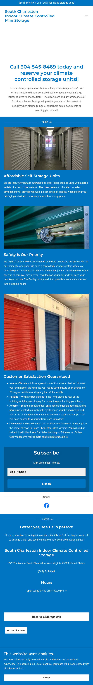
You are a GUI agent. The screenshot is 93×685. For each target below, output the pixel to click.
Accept (46, 677)
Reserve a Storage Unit (46, 616)
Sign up (46, 483)
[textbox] (46, 472)
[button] (86, 16)
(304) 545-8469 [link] (27, 2)
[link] (33, 20)
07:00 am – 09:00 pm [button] (52, 590)
